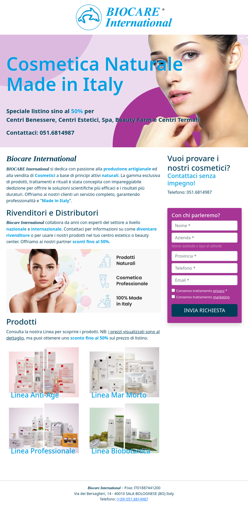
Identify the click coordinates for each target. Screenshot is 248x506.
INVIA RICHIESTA (204, 310)
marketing (221, 297)
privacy (219, 290)
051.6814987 (57, 132)
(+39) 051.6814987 (132, 499)
